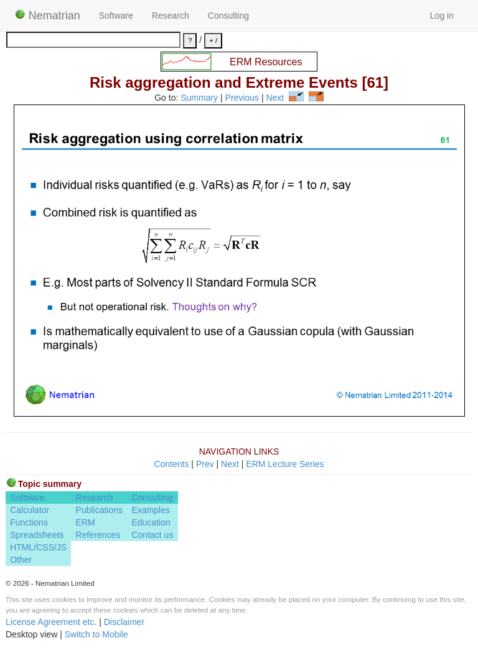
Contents (171, 464)
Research (170, 16)
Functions (29, 522)
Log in (442, 16)
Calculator (29, 510)
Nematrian (47, 15)
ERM (85, 522)
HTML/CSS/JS (38, 547)
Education (150, 522)
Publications (99, 510)
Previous (242, 98)
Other (21, 560)
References (98, 535)
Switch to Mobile (96, 634)
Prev (205, 464)
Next (275, 98)
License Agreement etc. (51, 622)
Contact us (152, 535)
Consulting (228, 16)
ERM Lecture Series (285, 464)
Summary (199, 98)
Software (116, 16)
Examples (150, 510)
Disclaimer (124, 622)
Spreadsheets (36, 535)
